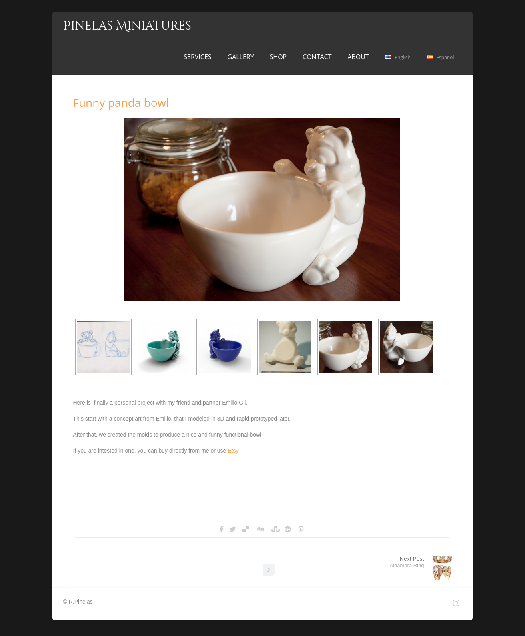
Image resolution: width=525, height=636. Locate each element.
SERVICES (197, 56)
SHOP (278, 56)
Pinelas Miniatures (127, 26)
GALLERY (241, 56)
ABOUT (358, 56)
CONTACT (317, 56)
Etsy (233, 450)
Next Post (406, 562)
